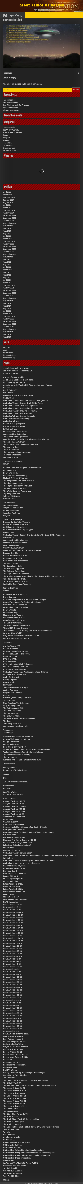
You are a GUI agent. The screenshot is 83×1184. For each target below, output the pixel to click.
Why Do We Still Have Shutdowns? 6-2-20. (21, 636)
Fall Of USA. (8, 393)
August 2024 (8, 202)
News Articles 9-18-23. (12, 1026)
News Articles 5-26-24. (12, 980)
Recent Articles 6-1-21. (13, 1052)
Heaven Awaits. (9, 610)
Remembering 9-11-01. (12, 558)
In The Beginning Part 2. (13, 879)
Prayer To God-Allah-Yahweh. (15, 1047)
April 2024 (7, 205)
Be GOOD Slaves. (10, 649)
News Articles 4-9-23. (12, 972)
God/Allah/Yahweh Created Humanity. (19, 416)
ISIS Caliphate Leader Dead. (15, 432)
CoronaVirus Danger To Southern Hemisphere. (23, 602)
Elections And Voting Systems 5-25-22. (19, 840)
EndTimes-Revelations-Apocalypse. (18, 530)
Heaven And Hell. (10, 473)
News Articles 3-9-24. (12, 961)
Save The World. (10, 792)
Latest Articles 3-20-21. (13, 884)
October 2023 (8, 221)
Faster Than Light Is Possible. (16, 607)
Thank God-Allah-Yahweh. (14, 442)
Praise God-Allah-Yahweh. (14, 1044)
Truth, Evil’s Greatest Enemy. (15, 581)
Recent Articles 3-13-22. (13, 1049)
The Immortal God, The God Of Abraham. (20, 444)
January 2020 (8, 319)
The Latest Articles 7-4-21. (14, 1104)
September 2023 (9, 223)
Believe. (6, 388)
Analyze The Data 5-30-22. (14, 809)
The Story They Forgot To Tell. (16, 1114)
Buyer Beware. (9, 597)
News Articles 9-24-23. (12, 1029)
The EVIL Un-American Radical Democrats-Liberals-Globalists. (30, 1085)
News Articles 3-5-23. (12, 959)
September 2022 (9, 254)
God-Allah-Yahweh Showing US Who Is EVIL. (22, 863)
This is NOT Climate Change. (15, 628)
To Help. (6, 1132)
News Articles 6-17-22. (12, 990)
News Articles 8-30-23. (12, 1013)
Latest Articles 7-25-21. (13, 889)
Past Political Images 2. (13, 1039)
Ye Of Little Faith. (10, 1168)
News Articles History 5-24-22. (16, 1034)
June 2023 (7, 231)
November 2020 (9, 293)
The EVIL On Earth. (11, 713)
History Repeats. (10, 680)
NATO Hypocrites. (11, 902)
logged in (19, 84)
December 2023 (9, 215)
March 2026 (7, 195)
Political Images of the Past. (15, 1042)
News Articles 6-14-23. (12, 987)
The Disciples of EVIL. (12, 566)
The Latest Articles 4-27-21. (15, 1096)
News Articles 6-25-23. (12, 995)
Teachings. (7, 143)
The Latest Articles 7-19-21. (15, 1101)
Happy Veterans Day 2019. (14, 868)
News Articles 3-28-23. (12, 956)
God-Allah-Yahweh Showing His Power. (20, 411)
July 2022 (7, 259)
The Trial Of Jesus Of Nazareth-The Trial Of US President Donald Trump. (34, 576)
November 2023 (9, 218)
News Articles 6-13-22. (12, 985)
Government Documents (13, 461)
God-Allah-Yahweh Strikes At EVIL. (18, 413)
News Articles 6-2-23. (12, 992)
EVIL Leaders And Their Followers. (18, 664)
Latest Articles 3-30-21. (13, 886)
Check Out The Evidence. (14, 824)
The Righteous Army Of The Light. (17, 486)
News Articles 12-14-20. (13, 938)
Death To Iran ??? (10, 390)
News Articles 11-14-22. (13, 928)
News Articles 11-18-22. (13, 933)
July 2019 (7, 334)
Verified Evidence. (11, 457)
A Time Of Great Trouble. (13, 377)
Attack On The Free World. (14, 817)
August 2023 (8, 226)
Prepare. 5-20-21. (10, 553)
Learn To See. (9, 894)
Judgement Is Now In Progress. (16, 687)
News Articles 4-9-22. (12, 969)
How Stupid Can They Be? (14, 747)
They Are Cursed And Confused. (17, 452)
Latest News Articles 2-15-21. (15, 892)
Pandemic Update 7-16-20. (14, 618)
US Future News (9, 151)
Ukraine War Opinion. (12, 1137)
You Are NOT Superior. (13, 1171)
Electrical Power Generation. (15, 605)
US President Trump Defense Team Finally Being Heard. (27, 1155)
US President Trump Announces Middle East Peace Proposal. (29, 1153)
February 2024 (9, 210)
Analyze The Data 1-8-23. (13, 804)
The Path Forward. (11, 1109)
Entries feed (8, 353)
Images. (6, 774)
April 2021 (7, 280)
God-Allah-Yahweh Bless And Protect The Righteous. (26, 400)
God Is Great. (9, 398)
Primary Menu (12, 15)
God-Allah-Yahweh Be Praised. (16, 105)
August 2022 (8, 257)
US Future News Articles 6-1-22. (16, 1142)
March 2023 (7, 239)
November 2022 (9, 249)
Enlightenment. (9, 470)
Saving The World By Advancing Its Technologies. (24, 1073)
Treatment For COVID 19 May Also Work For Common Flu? (28, 631)
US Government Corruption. (16, 782)
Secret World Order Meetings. (16, 1075)
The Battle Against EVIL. (13, 708)
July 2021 (7, 272)
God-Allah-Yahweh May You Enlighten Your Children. (25, 672)
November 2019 (9, 324)
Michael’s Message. (11, 110)
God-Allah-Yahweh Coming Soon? (17, 853)
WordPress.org (9, 358)
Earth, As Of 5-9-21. (11, 656)
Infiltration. (7, 685)
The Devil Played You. (12, 711)
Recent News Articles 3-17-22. (16, 1054)
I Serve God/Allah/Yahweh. (14, 426)
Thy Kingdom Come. (12, 494)
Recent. (6, 695)
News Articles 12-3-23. (12, 943)
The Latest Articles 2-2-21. (14, 1088)
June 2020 (7, 306)
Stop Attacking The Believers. (16, 703)
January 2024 (8, 213)
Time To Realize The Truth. (14, 579)
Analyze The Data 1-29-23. (14, 801)
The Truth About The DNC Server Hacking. (21, 1119)
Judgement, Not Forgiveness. (15, 437)
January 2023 (8, 244)
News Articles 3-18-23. (12, 951)
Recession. (8, 1060)
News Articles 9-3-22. (12, 1031)
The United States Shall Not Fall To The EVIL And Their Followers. (31, 1127)
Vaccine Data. (9, 1160)
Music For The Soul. (11, 513)
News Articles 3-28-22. (12, 954)
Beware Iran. (8, 819)
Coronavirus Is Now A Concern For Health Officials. (25, 827)
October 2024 (8, 200)
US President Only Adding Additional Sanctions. (23, 1150)
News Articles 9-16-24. (12, 1023)
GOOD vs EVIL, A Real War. (15, 674)
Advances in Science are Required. (18, 737)
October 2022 (8, 252)
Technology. (8, 145)
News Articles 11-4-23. (12, 936)
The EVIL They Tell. (11, 716)
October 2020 (8, 296)
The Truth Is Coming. (12, 1124)
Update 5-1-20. (9, 1140)
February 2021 (9, 285)
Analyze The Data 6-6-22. (13, 814)
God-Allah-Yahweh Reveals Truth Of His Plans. (23, 403)
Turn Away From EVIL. (12, 724)
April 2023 (7, 236)
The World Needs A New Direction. (18, 625)
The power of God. (11, 447)
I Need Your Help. (10, 612)
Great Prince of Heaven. (13, 132)
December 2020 (9, 290)
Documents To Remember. (14, 837)
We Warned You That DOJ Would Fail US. (20, 1163)
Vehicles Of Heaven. (11, 496)
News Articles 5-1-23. (12, 974)
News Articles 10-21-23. (13, 923)
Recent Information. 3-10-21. (15, 556)
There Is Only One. (11, 450)
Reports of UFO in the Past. (15, 770)
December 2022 (9, 246)
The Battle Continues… (13, 623)
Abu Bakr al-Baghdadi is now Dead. (18, 380)
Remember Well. (10, 1067)
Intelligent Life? (9, 768)
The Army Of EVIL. (11, 563)
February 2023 (9, 241)
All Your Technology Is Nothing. (16, 739)
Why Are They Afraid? (12, 633)
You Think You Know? (12, 1173)
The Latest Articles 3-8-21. (14, 1093)
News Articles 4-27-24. (12, 967)
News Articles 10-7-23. (12, 925)
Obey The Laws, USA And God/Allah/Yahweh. (22, 550)
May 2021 (7, 277)
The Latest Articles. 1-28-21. (15, 1106)
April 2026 (7, 192)
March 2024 (7, 208)
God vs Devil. (9, 532)
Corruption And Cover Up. (14, 830)
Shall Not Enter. (9, 700)
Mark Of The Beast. (11, 897)
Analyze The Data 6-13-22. (14, 811)
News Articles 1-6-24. (12, 910)
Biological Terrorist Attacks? (15, 594)
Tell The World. (9, 1078)
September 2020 (9, 298)
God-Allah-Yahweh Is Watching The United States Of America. (29, 861)
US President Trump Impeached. (17, 1158)
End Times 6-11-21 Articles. (15, 527)
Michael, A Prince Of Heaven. (15, 478)
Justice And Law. (10, 690)
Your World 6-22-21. (11, 1176)
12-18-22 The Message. (13, 519)
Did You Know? (9, 835)
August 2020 (8, 301)
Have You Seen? (10, 871)
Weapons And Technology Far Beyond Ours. (22, 760)
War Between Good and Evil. (15, 726)
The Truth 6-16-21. (11, 1117)
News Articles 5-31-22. (12, 982)
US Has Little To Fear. (12, 1145)
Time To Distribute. (11, 1129)
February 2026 (9, 197)
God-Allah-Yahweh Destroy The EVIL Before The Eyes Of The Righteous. (34, 535)
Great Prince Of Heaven (42, 5)
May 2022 (7, 265)
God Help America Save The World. (18, 395)
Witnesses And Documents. (15, 1166)
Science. (6, 140)
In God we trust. (10, 429)
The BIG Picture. (10, 757)
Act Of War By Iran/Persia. (14, 382)
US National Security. (12, 1148)
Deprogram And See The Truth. (16, 654)
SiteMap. (6, 1180)
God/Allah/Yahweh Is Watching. (16, 419)
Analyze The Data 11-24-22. (14, 806)
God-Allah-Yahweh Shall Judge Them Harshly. (22, 408)
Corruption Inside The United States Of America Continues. (28, 832)
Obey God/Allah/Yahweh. (13, 548)
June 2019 (7, 337)
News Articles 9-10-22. (12, 1021)
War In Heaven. (9, 499)
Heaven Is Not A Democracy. (15, 475)
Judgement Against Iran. (13, 508)
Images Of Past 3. (10, 876)
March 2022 (7, 270)
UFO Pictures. (9, 1135)
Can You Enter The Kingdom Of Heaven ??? (22, 468)
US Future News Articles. (13, 795)
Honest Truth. (9, 682)
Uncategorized (9, 148)
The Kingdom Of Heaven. (14, 483)
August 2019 (8, 332)
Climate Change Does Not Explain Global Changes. (25, 600)
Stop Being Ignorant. (12, 706)
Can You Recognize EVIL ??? (15, 651)
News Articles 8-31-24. (12, 1016)
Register (6, 347)
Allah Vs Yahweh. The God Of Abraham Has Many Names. (27, 385)
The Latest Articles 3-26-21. (15, 1091)
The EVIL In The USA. (12, 1083)
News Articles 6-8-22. (12, 1005)
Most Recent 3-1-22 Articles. (15, 899)
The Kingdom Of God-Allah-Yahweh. (18, 481)
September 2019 (9, 329)
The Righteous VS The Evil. (15, 488)
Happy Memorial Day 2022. (14, 866)
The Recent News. (11, 1111)
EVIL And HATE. (10, 659)
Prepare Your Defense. (12, 693)
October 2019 (8, 327)
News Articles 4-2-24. (12, 964)
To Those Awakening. (12, 455)
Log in (5, 350)
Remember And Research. (14, 1065)
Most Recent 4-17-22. (12, 545)
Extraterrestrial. (9, 127)
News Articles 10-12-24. (13, 912)
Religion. (6, 138)
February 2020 (9, 316)
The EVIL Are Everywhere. (14, 571)
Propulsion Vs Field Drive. (14, 620)
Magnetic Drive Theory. (13, 615)
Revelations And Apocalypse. (15, 561)
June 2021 (7, 275)
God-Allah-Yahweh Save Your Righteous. (20, 406)
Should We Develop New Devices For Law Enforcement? (27, 749)
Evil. (5, 778)
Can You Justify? (10, 822)
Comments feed (9, 355)
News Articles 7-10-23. (12, 1008)
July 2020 (7, 303)
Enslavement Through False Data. (17, 843)
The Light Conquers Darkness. (16, 574)
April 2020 (7, 311)
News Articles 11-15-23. (13, 930)
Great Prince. (8, 537)
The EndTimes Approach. (14, 569)
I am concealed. (9, 100)
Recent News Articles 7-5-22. (15, 1057)
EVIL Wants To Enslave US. (14, 669)
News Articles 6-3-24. (12, 1000)
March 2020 (7, 314)
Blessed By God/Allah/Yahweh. (16, 522)
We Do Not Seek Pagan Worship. (17, 584)
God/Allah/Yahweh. (11, 130)
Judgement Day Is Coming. (14, 434)
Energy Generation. (11, 742)
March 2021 (7, 283)
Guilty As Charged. (11, 677)
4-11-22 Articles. (10, 799)
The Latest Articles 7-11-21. (15, 1098)
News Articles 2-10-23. (12, 946)
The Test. (7, 721)
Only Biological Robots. (13, 1036)
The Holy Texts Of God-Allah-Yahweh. (19, 718)
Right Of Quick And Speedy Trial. (17, 698)
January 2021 (8, 288)
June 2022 (7, 262)
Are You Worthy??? (11, 646)
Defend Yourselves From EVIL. (16, 525)
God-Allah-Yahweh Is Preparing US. (18, 371)
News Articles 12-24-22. (13, 941)
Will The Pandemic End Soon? (16, 638)
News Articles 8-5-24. (12, 1018)
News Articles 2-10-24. (12, 948)
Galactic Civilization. (12, 850)
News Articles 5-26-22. (12, 977)
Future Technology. (11, 744)
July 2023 (7, 228)
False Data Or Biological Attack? (17, 845)
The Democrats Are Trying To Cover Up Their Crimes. (26, 1080)
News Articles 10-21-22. (13, 920)
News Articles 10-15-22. (13, 917)
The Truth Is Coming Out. (14, 1122)
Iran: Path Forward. (11, 102)
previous (8, 72)
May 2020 (7, 308)
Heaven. (6, 135)
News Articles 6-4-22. (12, 1003)
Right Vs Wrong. (10, 1070)
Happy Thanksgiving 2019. (14, 424)
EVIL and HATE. (10, 662)
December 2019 (9, 321)
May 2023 (7, 234)
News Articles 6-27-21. (12, 998)
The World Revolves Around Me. (17, 491)
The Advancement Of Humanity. (16, 755)
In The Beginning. (10, 881)
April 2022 (7, 267)
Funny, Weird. (9, 848)
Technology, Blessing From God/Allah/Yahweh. (23, 752)
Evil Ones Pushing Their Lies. (16, 667)
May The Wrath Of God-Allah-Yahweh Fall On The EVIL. (26, 439)
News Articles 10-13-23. (13, 915)
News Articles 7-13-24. (12, 1011)
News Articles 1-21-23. (12, 905)
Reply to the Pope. (10, 108)
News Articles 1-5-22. (12, 907)
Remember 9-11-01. (11, 1062)
